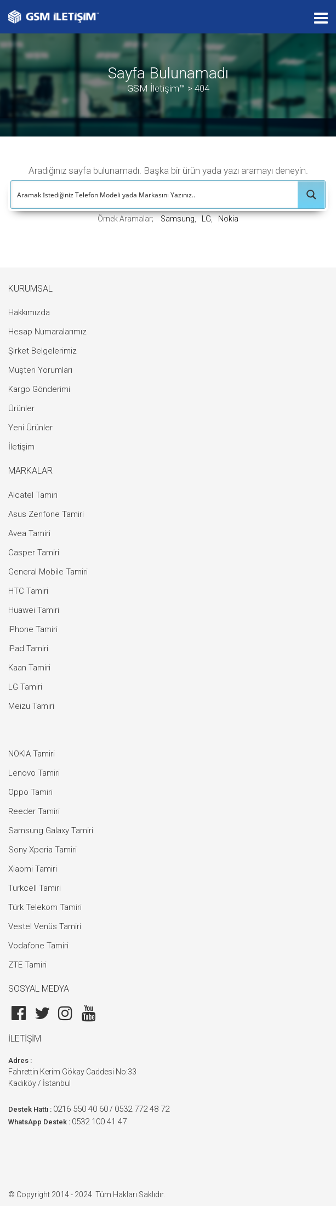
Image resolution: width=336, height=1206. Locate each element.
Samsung (178, 218)
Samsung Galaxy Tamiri (50, 830)
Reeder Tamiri (34, 811)
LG (206, 218)
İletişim (21, 447)
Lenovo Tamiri (34, 773)
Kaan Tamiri (29, 668)
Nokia (228, 218)
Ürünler (21, 408)
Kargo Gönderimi (39, 389)
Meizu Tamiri (31, 706)
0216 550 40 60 (80, 1109)
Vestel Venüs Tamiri (44, 926)
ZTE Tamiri (27, 965)
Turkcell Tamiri (34, 888)
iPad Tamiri (28, 648)
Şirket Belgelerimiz (42, 351)
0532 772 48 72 (142, 1109)
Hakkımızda (29, 312)
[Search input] (155, 194)
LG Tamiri (25, 687)
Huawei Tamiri (33, 610)
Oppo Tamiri (30, 792)
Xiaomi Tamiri (32, 869)
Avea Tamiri (29, 533)
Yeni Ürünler (30, 428)
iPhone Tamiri (33, 629)
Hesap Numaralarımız (47, 332)
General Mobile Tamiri (48, 572)
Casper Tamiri (33, 553)
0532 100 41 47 (99, 1122)
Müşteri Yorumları (40, 370)
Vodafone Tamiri (38, 946)
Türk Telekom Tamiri (45, 907)
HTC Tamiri (28, 591)
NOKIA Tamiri (31, 754)
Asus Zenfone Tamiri (46, 514)
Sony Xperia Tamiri (42, 850)
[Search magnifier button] (311, 194)
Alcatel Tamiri (33, 495)
